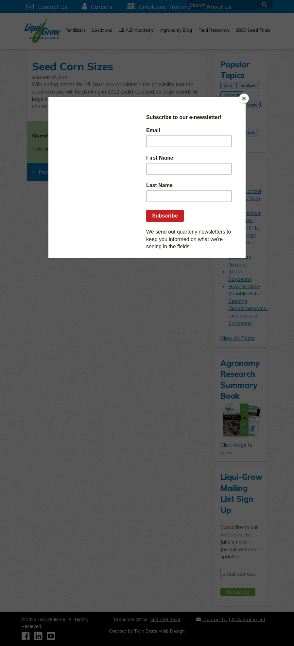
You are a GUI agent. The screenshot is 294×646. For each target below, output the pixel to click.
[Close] (244, 98)
